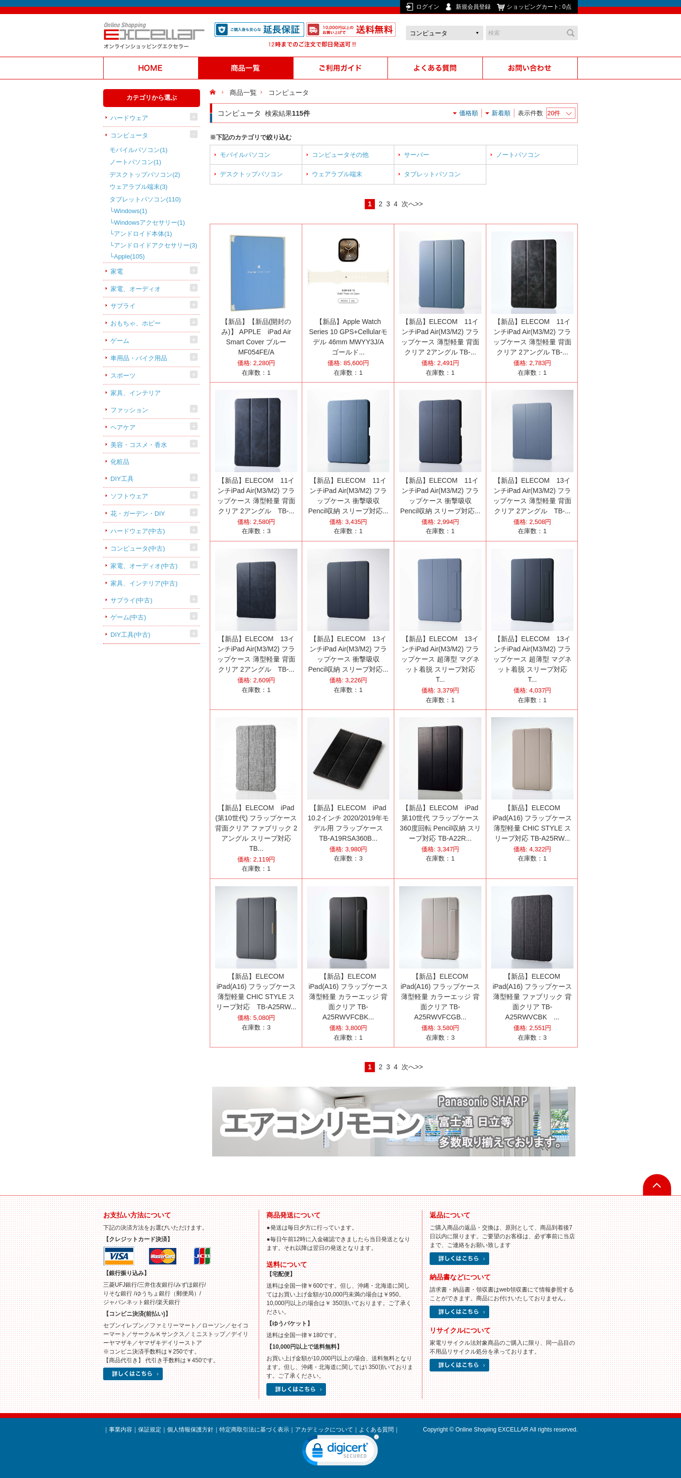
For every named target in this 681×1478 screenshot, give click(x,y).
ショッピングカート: (540, 6)
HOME (214, 92)
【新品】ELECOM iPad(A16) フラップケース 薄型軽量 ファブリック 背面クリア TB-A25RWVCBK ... (532, 996)
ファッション (129, 410)
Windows (130, 211)
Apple (129, 256)
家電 (116, 271)
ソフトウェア (129, 496)
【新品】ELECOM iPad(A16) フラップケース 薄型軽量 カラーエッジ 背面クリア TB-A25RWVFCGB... (440, 996)
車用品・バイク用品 (138, 358)
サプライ (123, 305)
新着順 (501, 113)
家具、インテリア (135, 393)
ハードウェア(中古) (137, 531)
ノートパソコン (135, 162)
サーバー (416, 154)
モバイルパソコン (138, 150)
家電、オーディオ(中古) (144, 566)
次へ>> (412, 204)
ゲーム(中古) (128, 617)
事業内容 (120, 1429)
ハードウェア (129, 118)
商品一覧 (243, 92)
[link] (340, 1452)
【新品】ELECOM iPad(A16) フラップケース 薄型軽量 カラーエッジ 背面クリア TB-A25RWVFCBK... (348, 996)
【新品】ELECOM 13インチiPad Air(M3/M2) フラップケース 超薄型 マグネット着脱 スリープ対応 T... (441, 659)
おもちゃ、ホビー (135, 323)
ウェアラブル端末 (138, 186)
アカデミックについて (324, 1429)
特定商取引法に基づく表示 (254, 1429)
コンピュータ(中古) (137, 548)
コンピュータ (129, 135)
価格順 (468, 113)
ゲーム (119, 340)
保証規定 (149, 1429)
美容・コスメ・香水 (138, 444)
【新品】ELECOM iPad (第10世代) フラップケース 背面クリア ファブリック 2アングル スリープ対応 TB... (256, 828)
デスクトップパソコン (144, 174)
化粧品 (119, 461)
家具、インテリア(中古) (144, 583)
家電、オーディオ (135, 289)
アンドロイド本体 (143, 233)
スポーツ (123, 375)
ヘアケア (123, 427)
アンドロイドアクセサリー (155, 245)
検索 (570, 33)
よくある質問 (376, 1429)
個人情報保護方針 (190, 1429)
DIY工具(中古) (130, 634)
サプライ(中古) (131, 600)
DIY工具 (122, 478)
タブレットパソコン (145, 199)
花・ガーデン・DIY (137, 513)
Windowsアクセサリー (149, 222)
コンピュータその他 (340, 154)
